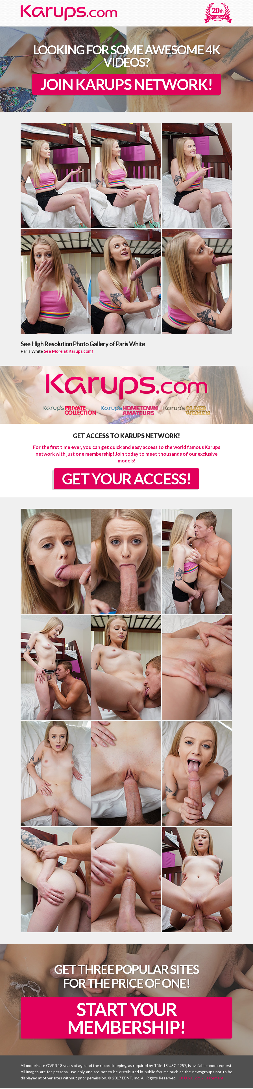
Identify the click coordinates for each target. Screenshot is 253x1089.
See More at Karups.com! (68, 351)
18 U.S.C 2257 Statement (201, 1078)
